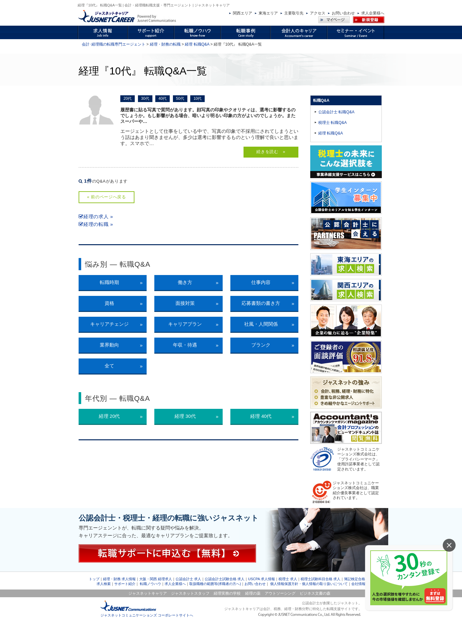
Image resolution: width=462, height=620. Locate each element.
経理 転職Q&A (197, 44)
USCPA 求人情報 (261, 579)
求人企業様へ (372, 13)
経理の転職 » (96, 224)
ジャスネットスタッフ (190, 593)
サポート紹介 (124, 584)
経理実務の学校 (227, 593)
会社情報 (358, 584)
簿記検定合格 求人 (358, 579)
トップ (94, 579)
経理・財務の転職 (165, 44)
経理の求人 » (96, 216)
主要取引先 (294, 13)
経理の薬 (253, 593)
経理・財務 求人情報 (119, 579)
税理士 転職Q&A (332, 122)
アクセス (317, 13)
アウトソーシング (280, 593)
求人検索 (104, 584)
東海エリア (268, 13)
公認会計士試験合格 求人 (224, 579)
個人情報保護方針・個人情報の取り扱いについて (309, 584)
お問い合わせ (343, 13)
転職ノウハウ (150, 584)
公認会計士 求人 (188, 579)
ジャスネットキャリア (147, 593)
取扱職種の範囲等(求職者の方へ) (215, 584)
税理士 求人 (287, 579)
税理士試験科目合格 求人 (320, 579)
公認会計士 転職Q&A (336, 112)
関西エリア (242, 13)
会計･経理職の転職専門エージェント (113, 44)
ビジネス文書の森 (315, 593)
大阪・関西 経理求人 (155, 579)
